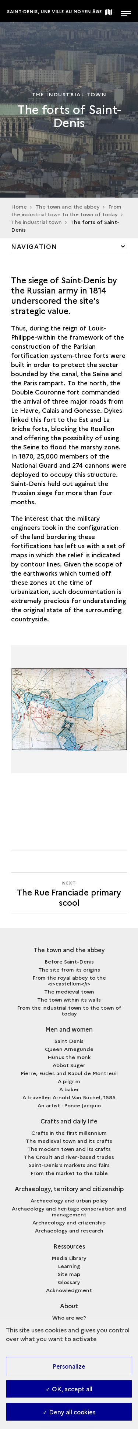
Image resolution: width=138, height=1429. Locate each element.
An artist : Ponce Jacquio (69, 1105)
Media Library (69, 1257)
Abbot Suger (69, 1065)
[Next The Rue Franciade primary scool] (69, 893)
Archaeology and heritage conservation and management (69, 1211)
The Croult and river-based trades (69, 1156)
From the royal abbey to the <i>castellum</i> (69, 980)
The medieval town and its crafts (69, 1140)
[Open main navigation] (126, 11)
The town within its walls (69, 999)
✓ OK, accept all (69, 1389)
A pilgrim (69, 1081)
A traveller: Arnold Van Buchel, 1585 (69, 1097)
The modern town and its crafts (69, 1148)
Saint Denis (69, 1040)
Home (19, 206)
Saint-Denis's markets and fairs (69, 1164)
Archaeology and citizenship (69, 1222)
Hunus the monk (69, 1056)
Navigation (34, 246)
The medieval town (69, 991)
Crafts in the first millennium (69, 1132)
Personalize (69, 1366)
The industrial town (36, 221)
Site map (69, 1274)
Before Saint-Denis (69, 961)
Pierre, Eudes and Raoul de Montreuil (69, 1073)
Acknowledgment (69, 1290)
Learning (69, 1265)
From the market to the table (69, 1173)
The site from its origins (69, 969)
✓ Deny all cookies (69, 1412)
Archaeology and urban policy (69, 1200)
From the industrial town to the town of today (69, 1010)
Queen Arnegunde (69, 1048)
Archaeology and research (69, 1230)
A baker (69, 1089)
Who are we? (69, 1317)
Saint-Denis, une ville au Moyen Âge (54, 11)
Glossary (69, 1282)
